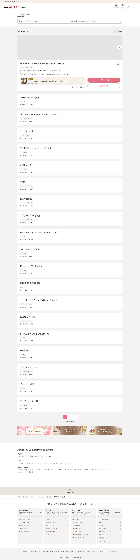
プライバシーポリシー (47, 551)
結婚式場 (44, 497)
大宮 (19, 456)
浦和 (46, 456)
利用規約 (31, 551)
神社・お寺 (45, 463)
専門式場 (39, 463)
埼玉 (50, 497)
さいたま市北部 (39, 456)
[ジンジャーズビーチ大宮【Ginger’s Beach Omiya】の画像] (70, 47)
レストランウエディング (24, 463)
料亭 (33, 463)
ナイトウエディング (60, 469)
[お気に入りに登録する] (118, 64)
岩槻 (50, 456)
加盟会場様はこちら (71, 551)
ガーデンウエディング (47, 469)
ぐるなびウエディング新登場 (25, 472)
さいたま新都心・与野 (27, 456)
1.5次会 (38, 469)
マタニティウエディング (91, 469)
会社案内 (25, 551)
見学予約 (103, 86)
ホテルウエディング (55, 463)
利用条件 (37, 551)
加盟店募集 (81, 551)
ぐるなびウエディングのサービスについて (96, 551)
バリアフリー (102, 469)
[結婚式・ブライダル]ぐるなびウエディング (29, 497)
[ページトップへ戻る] (70, 491)
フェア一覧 (104, 80)
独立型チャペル (72, 469)
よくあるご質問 (113, 551)
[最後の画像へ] (119, 47)
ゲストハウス (66, 463)
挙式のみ (80, 469)
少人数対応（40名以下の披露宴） (26, 469)
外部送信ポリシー (59, 551)
